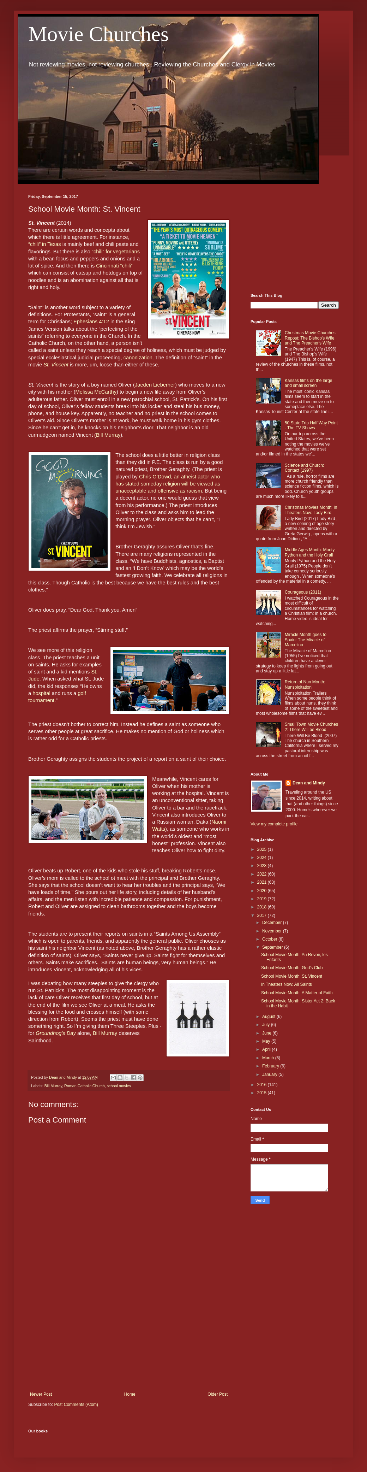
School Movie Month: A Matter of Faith (297, 992)
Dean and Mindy (309, 783)
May (266, 1041)
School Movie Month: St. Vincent (291, 976)
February (271, 1066)
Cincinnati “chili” (114, 266)
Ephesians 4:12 (91, 321)
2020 (262, 890)
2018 (262, 907)
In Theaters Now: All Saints (286, 984)
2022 (262, 874)
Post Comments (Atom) (76, 1404)
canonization (138, 357)
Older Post (217, 1394)
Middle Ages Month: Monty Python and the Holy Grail (310, 552)
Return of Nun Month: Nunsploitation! (305, 684)
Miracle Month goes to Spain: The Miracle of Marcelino (305, 639)
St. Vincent (55, 364)
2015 (262, 1092)
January (270, 1074)
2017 (262, 915)
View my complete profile (274, 824)
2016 (262, 1084)
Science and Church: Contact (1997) (304, 468)
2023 (262, 865)
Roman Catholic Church (84, 1086)
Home (130, 1394)
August (269, 1016)
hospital (41, 693)
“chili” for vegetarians (116, 251)
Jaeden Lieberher (155, 385)
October (270, 939)
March (268, 1057)
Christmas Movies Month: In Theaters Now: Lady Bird (311, 510)
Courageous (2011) (303, 592)
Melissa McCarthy (96, 392)
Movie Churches (98, 34)
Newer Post (41, 1394)
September (273, 947)
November (272, 931)
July (266, 1024)
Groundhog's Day (56, 1033)
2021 (262, 882)
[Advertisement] (128, 1333)
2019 (262, 898)
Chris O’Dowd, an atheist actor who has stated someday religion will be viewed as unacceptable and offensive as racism (168, 484)
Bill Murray (108, 435)
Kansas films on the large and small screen (308, 383)
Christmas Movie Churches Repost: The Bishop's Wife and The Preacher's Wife (310, 338)
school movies (119, 1086)
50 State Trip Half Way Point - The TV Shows (311, 425)
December (272, 922)
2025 (262, 849)
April (267, 1049)
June (267, 1033)
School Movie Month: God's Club (292, 967)
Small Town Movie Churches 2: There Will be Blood (311, 727)
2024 (262, 857)
